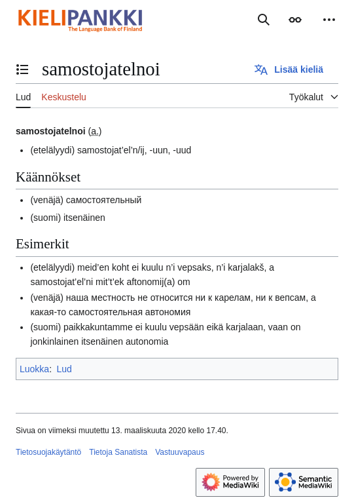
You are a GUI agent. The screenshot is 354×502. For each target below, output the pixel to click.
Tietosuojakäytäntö (48, 452)
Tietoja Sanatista (118, 452)
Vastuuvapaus (179, 452)
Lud (63, 369)
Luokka (34, 369)
